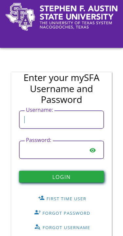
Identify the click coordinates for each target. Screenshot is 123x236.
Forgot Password (62, 213)
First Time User (62, 198)
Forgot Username (62, 227)
